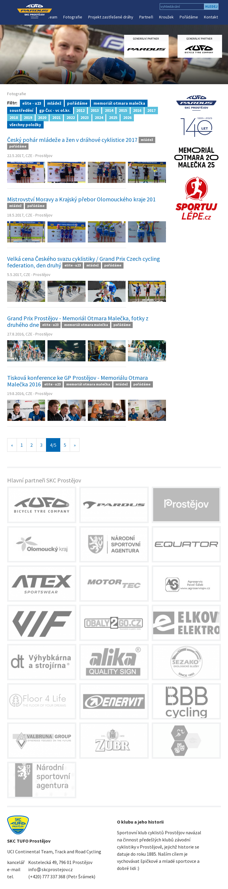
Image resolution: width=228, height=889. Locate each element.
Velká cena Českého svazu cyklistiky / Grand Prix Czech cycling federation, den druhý (83, 262)
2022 (70, 117)
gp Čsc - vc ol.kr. (54, 110)
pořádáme (77, 103)
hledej (211, 6)
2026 (127, 117)
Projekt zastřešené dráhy (110, 17)
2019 (28, 117)
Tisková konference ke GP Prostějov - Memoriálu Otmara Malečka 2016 (77, 381)
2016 (137, 110)
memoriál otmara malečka (119, 103)
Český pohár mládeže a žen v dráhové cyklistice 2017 (72, 139)
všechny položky (25, 124)
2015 (123, 110)
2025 (113, 117)
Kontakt (211, 17)
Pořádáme (189, 17)
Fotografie (72, 17)
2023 (84, 117)
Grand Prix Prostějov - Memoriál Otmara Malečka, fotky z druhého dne (77, 321)
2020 (42, 117)
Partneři (146, 17)
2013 (95, 110)
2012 (80, 110)
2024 (99, 117)
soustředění (21, 110)
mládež (54, 103)
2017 (151, 110)
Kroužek (166, 17)
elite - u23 (31, 103)
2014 (109, 110)
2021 (56, 117)
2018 (14, 117)
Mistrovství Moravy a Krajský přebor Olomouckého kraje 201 (81, 199)
